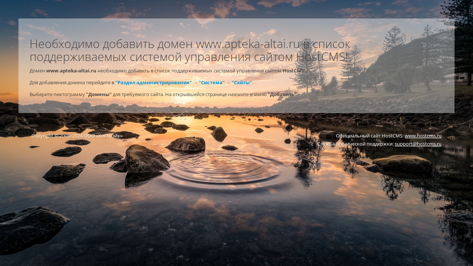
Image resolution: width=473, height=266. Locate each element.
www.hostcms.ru (423, 135)
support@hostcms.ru (418, 143)
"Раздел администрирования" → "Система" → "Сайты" (183, 82)
